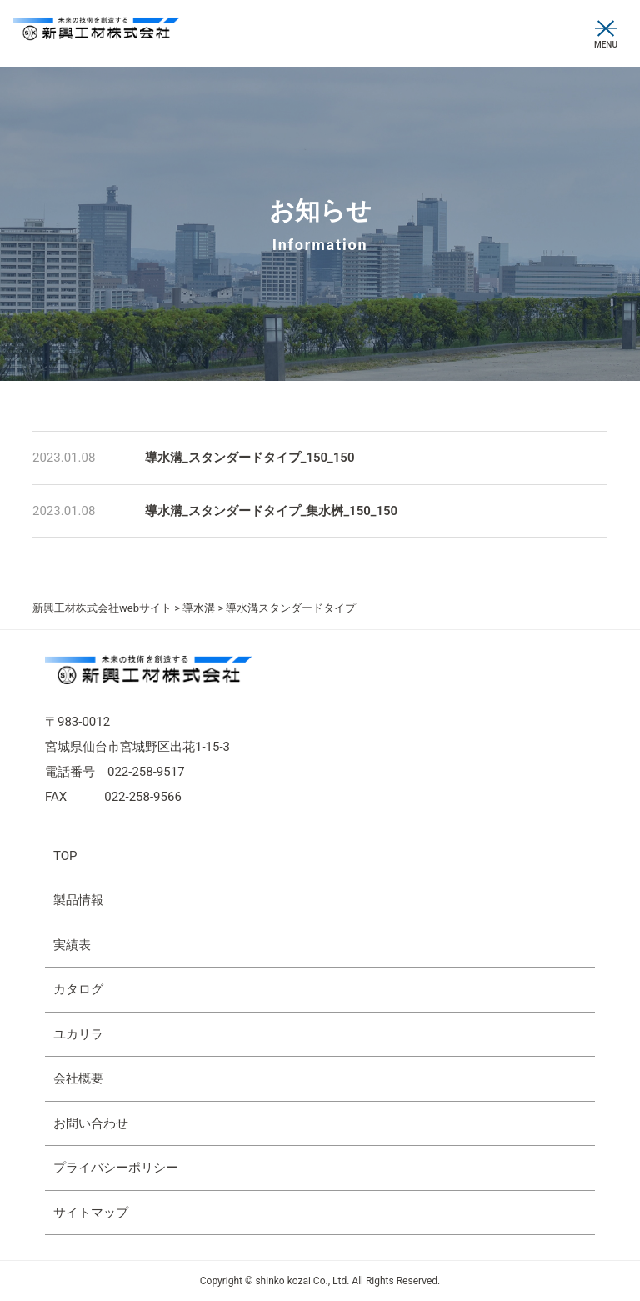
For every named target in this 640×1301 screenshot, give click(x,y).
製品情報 (78, 900)
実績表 (72, 945)
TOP (65, 855)
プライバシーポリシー (115, 1167)
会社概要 (78, 1078)
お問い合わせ (90, 1123)
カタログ (78, 989)
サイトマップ (90, 1212)
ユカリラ (78, 1034)
